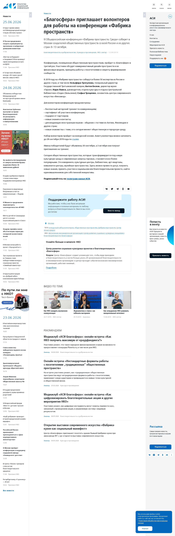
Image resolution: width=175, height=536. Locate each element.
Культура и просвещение (86, 52)
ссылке (75, 139)
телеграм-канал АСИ (78, 178)
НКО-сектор (102, 52)
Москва (51, 223)
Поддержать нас (156, 58)
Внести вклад (114, 210)
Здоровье (86, 317)
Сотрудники (154, 42)
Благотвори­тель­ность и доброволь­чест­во (60, 52)
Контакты (154, 38)
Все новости (8, 490)
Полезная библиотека (159, 52)
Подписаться (160, 66)
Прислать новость (157, 48)
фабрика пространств (107, 228)
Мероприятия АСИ (157, 45)
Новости (47, 13)
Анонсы (47, 352)
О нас (152, 35)
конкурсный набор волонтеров (61, 228)
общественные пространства (85, 228)
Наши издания (155, 55)
